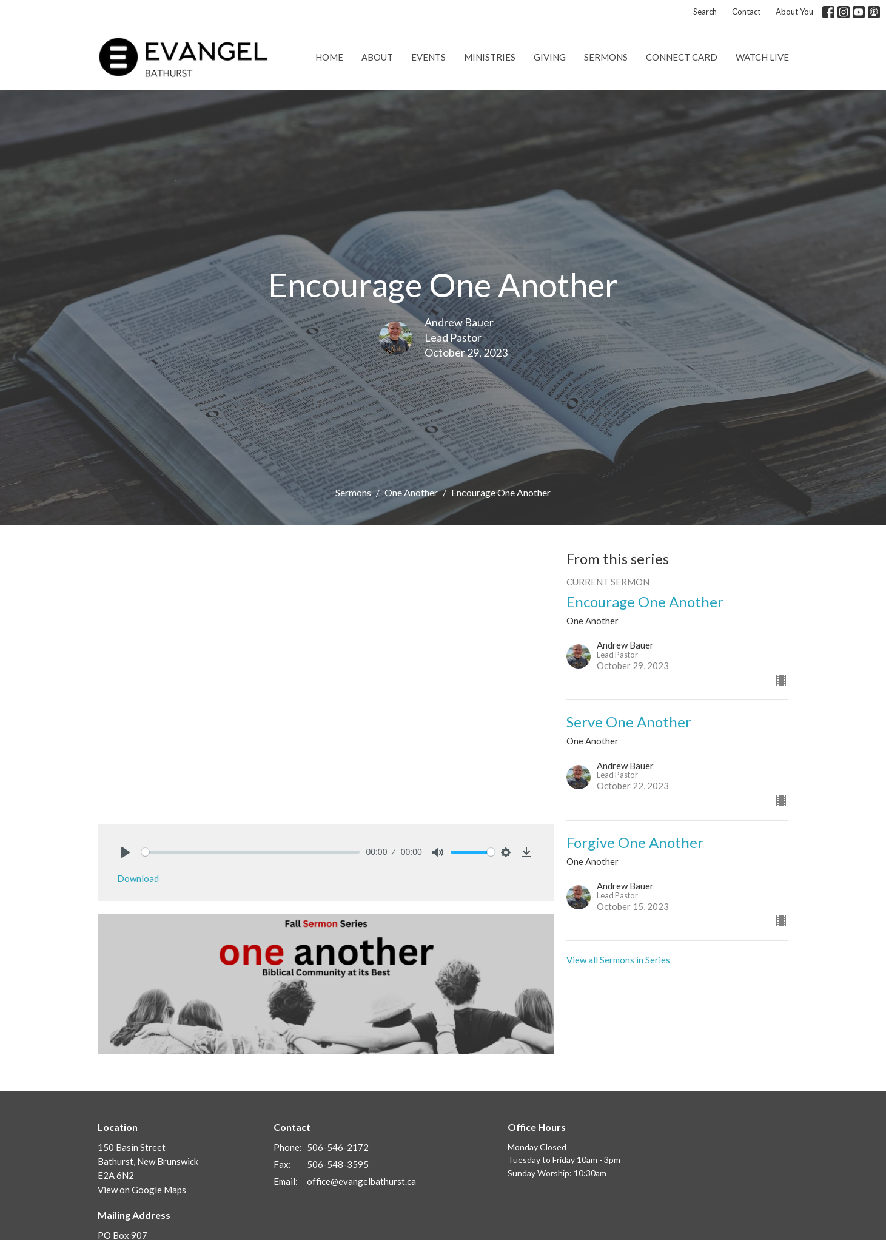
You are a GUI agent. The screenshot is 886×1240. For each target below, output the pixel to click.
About (377, 57)
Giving (550, 57)
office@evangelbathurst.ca (361, 1181)
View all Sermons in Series (618, 959)
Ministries (489, 57)
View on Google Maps (142, 1189)
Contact (746, 11)
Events (428, 57)
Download (138, 878)
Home (329, 57)
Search (705, 11)
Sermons (606, 57)
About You (794, 11)
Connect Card (681, 57)
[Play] (125, 852)
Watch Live (762, 57)
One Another (411, 492)
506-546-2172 (338, 1147)
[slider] (250, 852)
